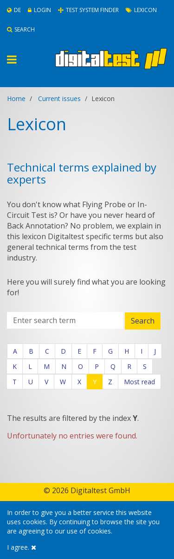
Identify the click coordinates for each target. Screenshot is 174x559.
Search (21, 29)
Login (39, 10)
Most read (139, 381)
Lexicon (141, 10)
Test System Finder (88, 10)
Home (16, 98)
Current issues (59, 98)
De (14, 10)
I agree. (21, 547)
